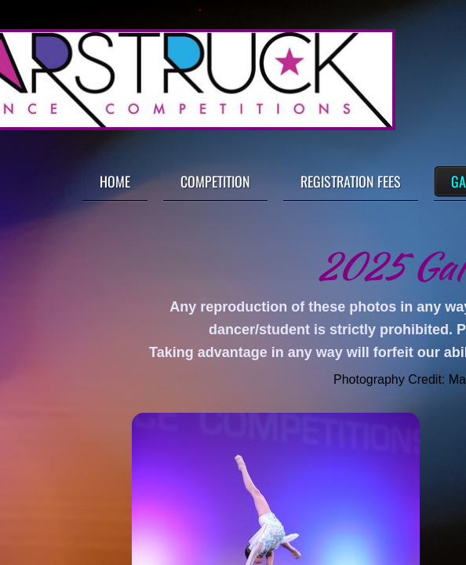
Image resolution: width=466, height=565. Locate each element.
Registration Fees (350, 181)
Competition (215, 181)
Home (115, 181)
